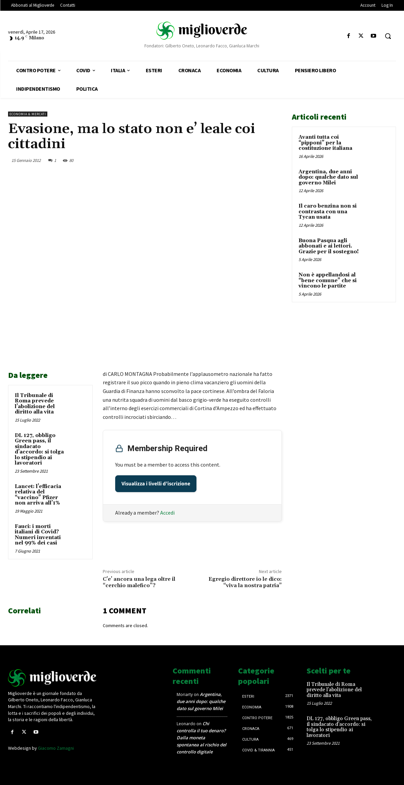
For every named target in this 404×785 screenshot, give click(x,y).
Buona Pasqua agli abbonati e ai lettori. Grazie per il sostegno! (329, 246)
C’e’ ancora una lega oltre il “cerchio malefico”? (139, 582)
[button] (388, 36)
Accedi (167, 512)
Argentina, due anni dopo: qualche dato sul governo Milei (328, 177)
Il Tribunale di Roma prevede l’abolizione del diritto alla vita (35, 404)
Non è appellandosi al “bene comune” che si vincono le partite (328, 280)
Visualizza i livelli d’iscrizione (156, 483)
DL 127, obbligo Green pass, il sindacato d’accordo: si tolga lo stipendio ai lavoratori (39, 449)
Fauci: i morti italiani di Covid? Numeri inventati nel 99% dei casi (38, 535)
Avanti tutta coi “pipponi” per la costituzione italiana (325, 142)
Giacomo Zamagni (56, 748)
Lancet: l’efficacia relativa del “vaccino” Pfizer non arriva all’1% (38, 495)
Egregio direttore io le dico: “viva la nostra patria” (245, 582)
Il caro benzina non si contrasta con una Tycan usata (328, 211)
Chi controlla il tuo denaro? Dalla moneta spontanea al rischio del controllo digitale (201, 738)
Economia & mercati (27, 114)
